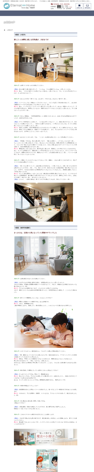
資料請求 (87, 6)
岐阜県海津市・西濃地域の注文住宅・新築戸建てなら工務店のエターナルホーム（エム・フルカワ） (44, 464)
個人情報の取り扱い (77, 170)
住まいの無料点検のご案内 (79, 146)
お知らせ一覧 (75, 161)
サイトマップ (75, 174)
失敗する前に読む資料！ (78, 154)
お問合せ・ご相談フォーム (80, 453)
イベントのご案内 (76, 124)
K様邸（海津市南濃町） (12, 228)
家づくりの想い (75, 96)
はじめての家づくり (77, 120)
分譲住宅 (73, 116)
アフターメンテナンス (77, 143)
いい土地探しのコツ (77, 128)
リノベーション (75, 113)
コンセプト (74, 89)
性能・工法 (74, 100)
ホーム (73, 85)
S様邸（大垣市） (10, 35)
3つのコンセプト (76, 92)
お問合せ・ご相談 (76, 158)
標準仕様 (73, 104)
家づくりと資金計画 (77, 131)
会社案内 (73, 150)
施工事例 (73, 135)
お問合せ (79, 6)
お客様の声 (74, 139)
